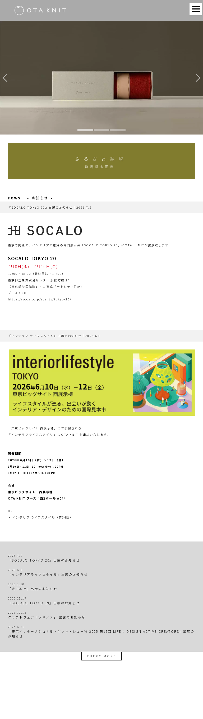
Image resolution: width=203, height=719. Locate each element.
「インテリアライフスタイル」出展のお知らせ (48, 574)
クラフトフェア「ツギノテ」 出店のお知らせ (46, 617)
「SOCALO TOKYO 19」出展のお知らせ (44, 603)
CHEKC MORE (101, 656)
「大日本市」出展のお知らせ (32, 588)
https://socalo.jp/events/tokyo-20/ (39, 299)
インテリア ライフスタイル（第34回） (42, 517)
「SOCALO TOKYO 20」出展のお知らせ (44, 560)
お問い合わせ (115, 698)
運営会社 (136, 698)
